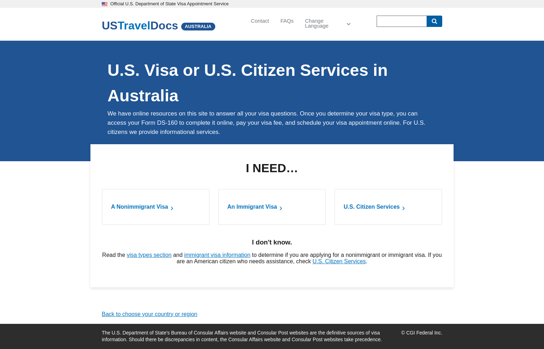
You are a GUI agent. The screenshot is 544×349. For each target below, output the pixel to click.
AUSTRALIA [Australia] (198, 26)
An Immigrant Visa (252, 207)
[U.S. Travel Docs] (140, 25)
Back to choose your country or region (149, 314)
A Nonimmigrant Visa (139, 207)
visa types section (149, 255)
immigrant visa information (217, 255)
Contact (260, 21)
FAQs (287, 21)
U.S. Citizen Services (372, 207)
